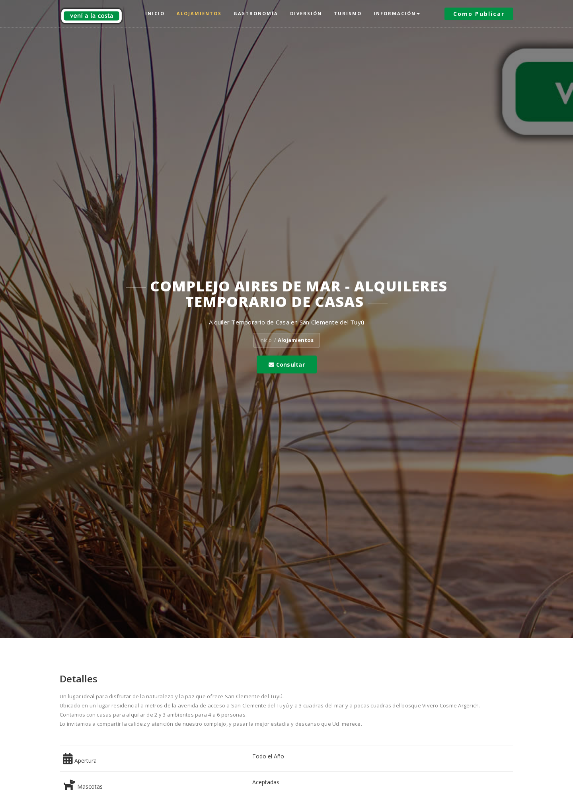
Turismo (348, 13)
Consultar (287, 364)
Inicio (155, 13)
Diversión (306, 13)
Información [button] (397, 13)
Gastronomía (256, 13)
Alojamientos (199, 13)
